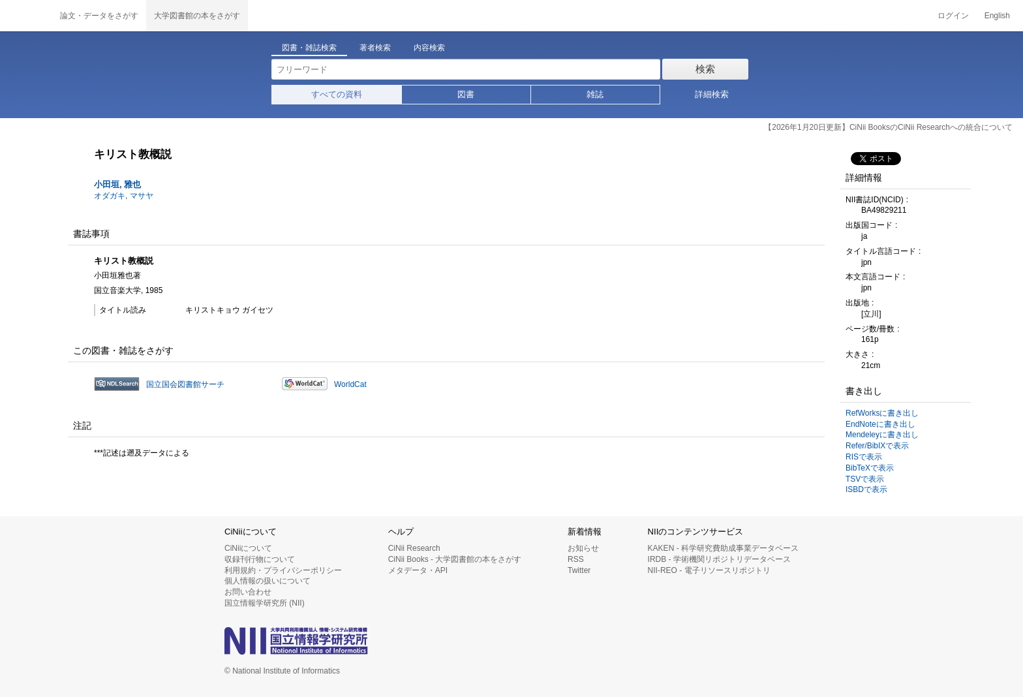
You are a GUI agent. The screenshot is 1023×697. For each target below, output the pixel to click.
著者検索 (375, 47)
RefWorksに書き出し (882, 413)
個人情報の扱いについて (267, 580)
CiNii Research (414, 548)
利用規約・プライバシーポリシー (283, 570)
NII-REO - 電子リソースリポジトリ (709, 570)
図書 (465, 94)
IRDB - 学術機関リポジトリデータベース (719, 559)
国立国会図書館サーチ (185, 384)
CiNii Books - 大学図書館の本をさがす (455, 559)
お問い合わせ (247, 591)
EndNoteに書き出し (880, 424)
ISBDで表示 (866, 489)
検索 (705, 68)
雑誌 (595, 94)
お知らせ (583, 548)
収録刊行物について (259, 559)
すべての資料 (336, 94)
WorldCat (350, 384)
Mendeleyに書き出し (882, 434)
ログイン (953, 15)
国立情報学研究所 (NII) (264, 603)
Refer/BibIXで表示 (877, 445)
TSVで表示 (865, 479)
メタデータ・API (418, 570)
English (997, 15)
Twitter (579, 570)
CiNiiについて (248, 548)
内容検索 (429, 47)
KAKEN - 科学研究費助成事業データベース (723, 548)
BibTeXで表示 (870, 467)
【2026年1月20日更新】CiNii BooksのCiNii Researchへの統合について (888, 127)
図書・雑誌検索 (309, 47)
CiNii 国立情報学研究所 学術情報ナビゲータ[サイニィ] (26, 15)
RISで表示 (864, 456)
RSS (576, 559)
